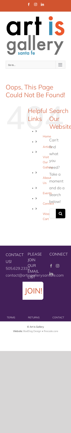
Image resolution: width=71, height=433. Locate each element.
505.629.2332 (18, 268)
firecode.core (51, 331)
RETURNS (34, 317)
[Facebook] (51, 265)
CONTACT (58, 317)
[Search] (60, 213)
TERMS (11, 317)
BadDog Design (32, 331)
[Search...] (52, 213)
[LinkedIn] (51, 273)
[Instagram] (57, 265)
